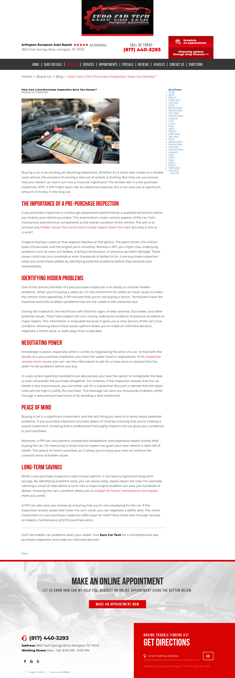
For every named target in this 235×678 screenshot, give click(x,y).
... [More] (173, 173)
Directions (196, 64)
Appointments (108, 64)
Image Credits (36, 672)
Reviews (143, 64)
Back (25, 553)
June (171, 123)
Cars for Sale (53, 64)
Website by (60, 672)
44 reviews (97, 44)
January (173, 102)
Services (88, 64)
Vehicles (159, 64)
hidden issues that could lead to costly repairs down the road (85, 227)
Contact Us (177, 64)
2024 (171, 139)
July (171, 121)
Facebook (25, 661)
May (171, 126)
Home (35, 64)
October (173, 113)
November (175, 110)
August (173, 118)
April (171, 95)
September (175, 116)
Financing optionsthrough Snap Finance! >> (191, 53)
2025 (171, 105)
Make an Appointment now (117, 604)
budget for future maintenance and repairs (126, 491)
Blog (59, 76)
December (175, 108)
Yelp (38, 661)
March (172, 97)
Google (31, 661)
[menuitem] (36, 64)
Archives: (174, 89)
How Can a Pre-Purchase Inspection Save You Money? (112, 76)
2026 (171, 92)
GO (208, 656)
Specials (127, 64)
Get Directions (167, 642)
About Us (72, 64)
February (174, 100)
